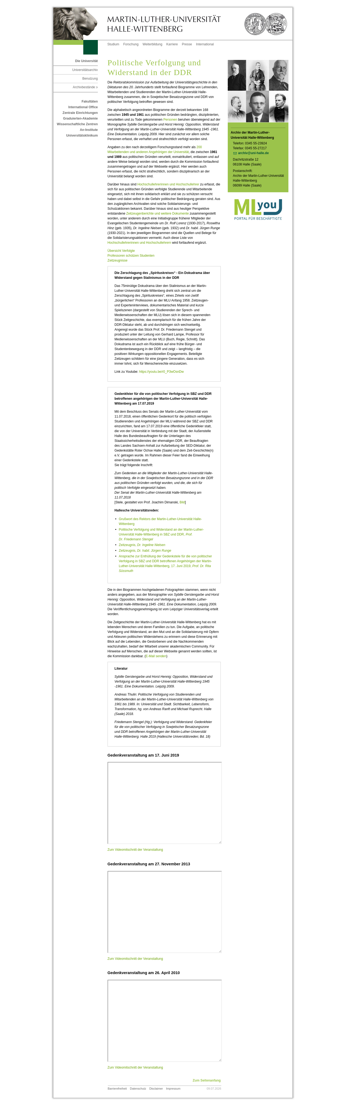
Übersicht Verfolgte (121, 251)
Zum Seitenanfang (207, 1080)
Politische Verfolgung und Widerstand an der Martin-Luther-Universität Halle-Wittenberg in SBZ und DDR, (161, 534)
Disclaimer (156, 1088)
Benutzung (90, 78)
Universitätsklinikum (82, 135)
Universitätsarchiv (85, 70)
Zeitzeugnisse (117, 260)
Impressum (173, 1088)
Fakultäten (90, 101)
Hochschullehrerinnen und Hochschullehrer (168, 184)
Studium (113, 44)
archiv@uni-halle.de (253, 153)
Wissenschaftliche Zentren (77, 124)
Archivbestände (85, 87)
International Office (83, 107)
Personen (170, 119)
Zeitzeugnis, (142, 545)
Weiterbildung (152, 44)
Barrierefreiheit (117, 1088)
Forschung (131, 44)
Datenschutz (138, 1088)
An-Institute (89, 130)
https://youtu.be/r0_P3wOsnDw (161, 372)
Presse (187, 44)
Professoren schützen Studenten (131, 255)
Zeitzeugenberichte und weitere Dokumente (157, 213)
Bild (182, 502)
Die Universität (86, 61)
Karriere (172, 44)
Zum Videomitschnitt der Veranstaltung (136, 850)
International (205, 44)
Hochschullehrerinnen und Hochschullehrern (139, 243)
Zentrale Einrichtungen (80, 113)
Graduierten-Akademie (80, 118)
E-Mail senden (156, 656)
